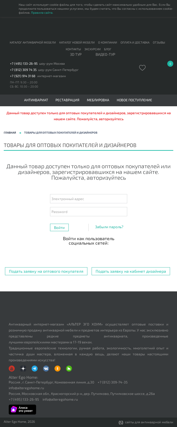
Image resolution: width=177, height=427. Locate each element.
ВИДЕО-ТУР (105, 54)
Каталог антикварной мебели (33, 42)
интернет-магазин (51, 76)
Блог (107, 49)
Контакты (73, 49)
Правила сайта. (42, 12)
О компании (107, 42)
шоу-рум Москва (52, 63)
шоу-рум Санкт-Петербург (58, 69)
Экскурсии (92, 49)
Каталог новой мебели (77, 42)
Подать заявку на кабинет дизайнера (131, 271)
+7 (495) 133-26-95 (24, 63)
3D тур (76, 54)
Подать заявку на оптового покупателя (46, 271)
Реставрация (67, 100)
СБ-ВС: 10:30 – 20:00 (24, 86)
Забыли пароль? (109, 226)
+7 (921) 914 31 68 (22, 76)
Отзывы (159, 42)
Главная (10, 132)
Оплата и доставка (134, 42)
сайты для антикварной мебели (146, 422)
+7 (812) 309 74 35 (23, 69)
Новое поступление (134, 100)
